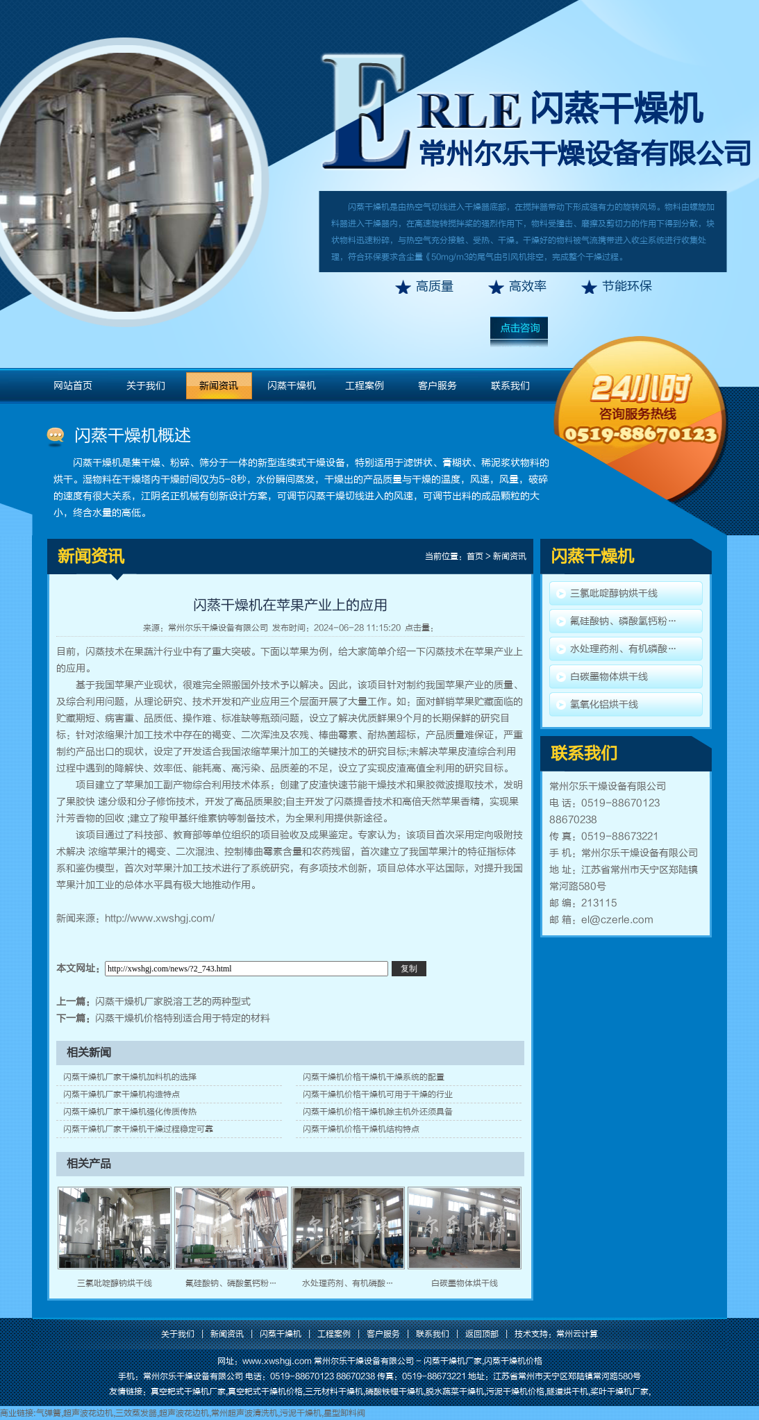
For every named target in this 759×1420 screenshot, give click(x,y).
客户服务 (437, 386)
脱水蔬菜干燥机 (455, 1391)
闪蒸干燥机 (616, 109)
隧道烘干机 (567, 1391)
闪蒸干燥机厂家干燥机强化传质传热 (130, 1112)
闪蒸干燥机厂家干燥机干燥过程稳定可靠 (138, 1129)
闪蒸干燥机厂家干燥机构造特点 (121, 1094)
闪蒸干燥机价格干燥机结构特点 (361, 1129)
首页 (475, 556)
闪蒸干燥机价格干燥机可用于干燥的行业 (378, 1094)
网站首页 (72, 386)
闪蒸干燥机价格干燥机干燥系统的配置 (373, 1077)
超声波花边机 (88, 1413)
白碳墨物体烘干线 (464, 1283)
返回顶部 (482, 1334)
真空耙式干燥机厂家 (188, 1391)
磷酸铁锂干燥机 (394, 1391)
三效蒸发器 (136, 1413)
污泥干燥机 (301, 1413)
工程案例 (364, 386)
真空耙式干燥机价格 (265, 1391)
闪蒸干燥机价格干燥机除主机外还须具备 (378, 1112)
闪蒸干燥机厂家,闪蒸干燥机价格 (483, 1361)
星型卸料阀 (344, 1413)
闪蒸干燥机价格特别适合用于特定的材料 (182, 1018)
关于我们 (145, 386)
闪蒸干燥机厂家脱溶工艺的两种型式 (173, 1002)
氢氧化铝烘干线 (604, 704)
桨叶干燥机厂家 (619, 1391)
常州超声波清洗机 (244, 1413)
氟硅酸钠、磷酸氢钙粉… (231, 1283)
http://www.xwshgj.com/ (160, 918)
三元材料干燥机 (334, 1391)
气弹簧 (48, 1413)
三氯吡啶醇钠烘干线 (114, 1283)
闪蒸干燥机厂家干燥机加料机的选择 (130, 1077)
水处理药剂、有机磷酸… (348, 1283)
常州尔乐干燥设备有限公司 (218, 628)
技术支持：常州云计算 (556, 1334)
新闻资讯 (218, 386)
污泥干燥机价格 (515, 1391)
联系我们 (510, 386)
